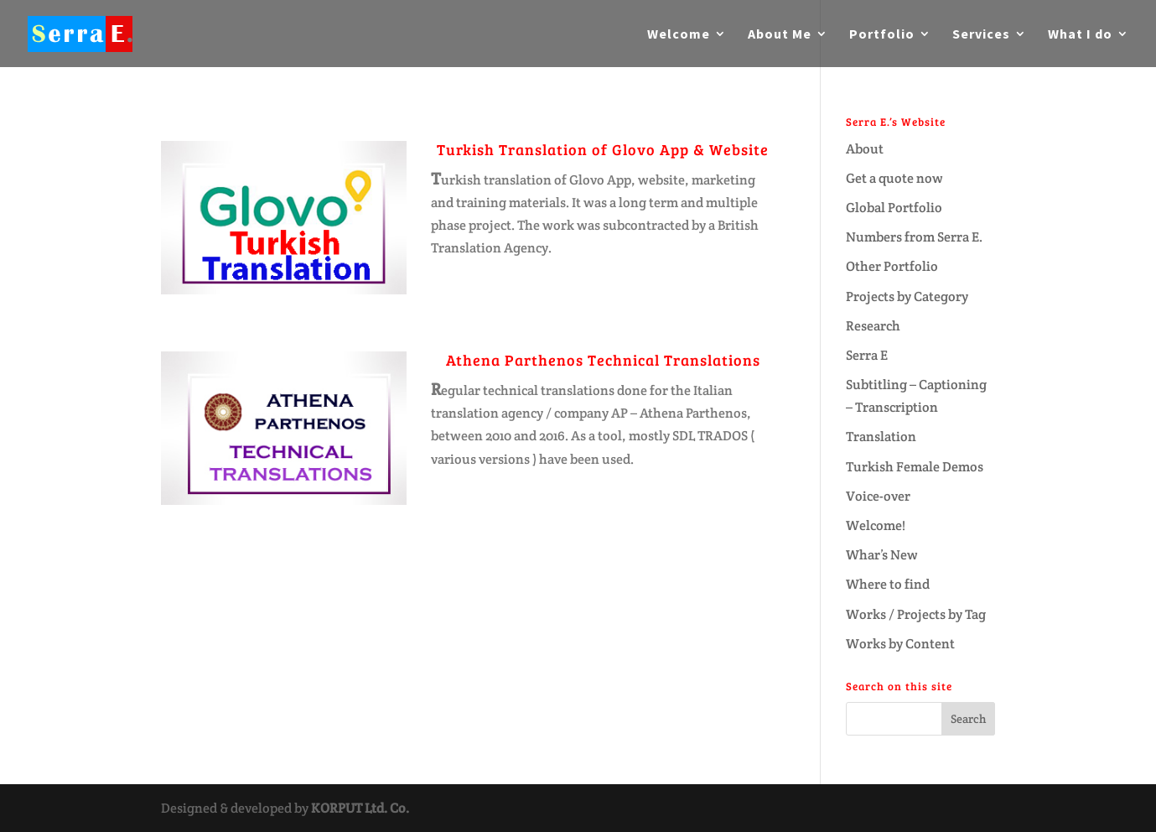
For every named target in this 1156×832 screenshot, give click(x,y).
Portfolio (882, 35)
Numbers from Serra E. (914, 237)
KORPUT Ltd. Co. (360, 808)
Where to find (888, 584)
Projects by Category (907, 296)
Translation (881, 436)
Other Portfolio (892, 266)
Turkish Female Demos (914, 467)
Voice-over (878, 496)
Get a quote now (894, 178)
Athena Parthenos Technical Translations (603, 360)
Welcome (678, 35)
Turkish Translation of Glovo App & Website (603, 149)
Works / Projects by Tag (916, 614)
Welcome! (875, 525)
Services (981, 35)
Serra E (867, 355)
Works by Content (900, 644)
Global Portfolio (894, 207)
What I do (1080, 35)
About (865, 149)
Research (873, 326)
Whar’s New (882, 555)
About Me (779, 35)
